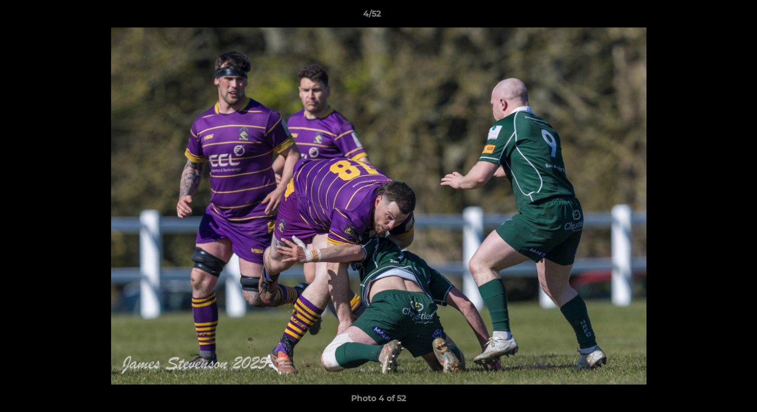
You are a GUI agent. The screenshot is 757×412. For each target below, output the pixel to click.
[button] (709, 16)
